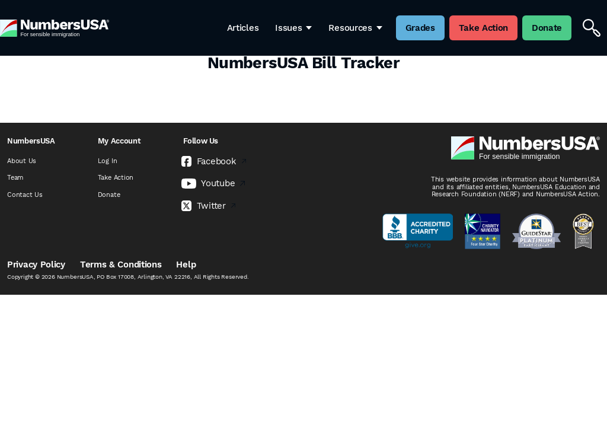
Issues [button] (293, 28)
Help (186, 264)
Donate (109, 195)
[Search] (591, 27)
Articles (243, 28)
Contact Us (25, 195)
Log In (107, 161)
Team (15, 177)
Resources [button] (355, 28)
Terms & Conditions (121, 264)
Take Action (116, 177)
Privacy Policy (36, 264)
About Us (21, 161)
